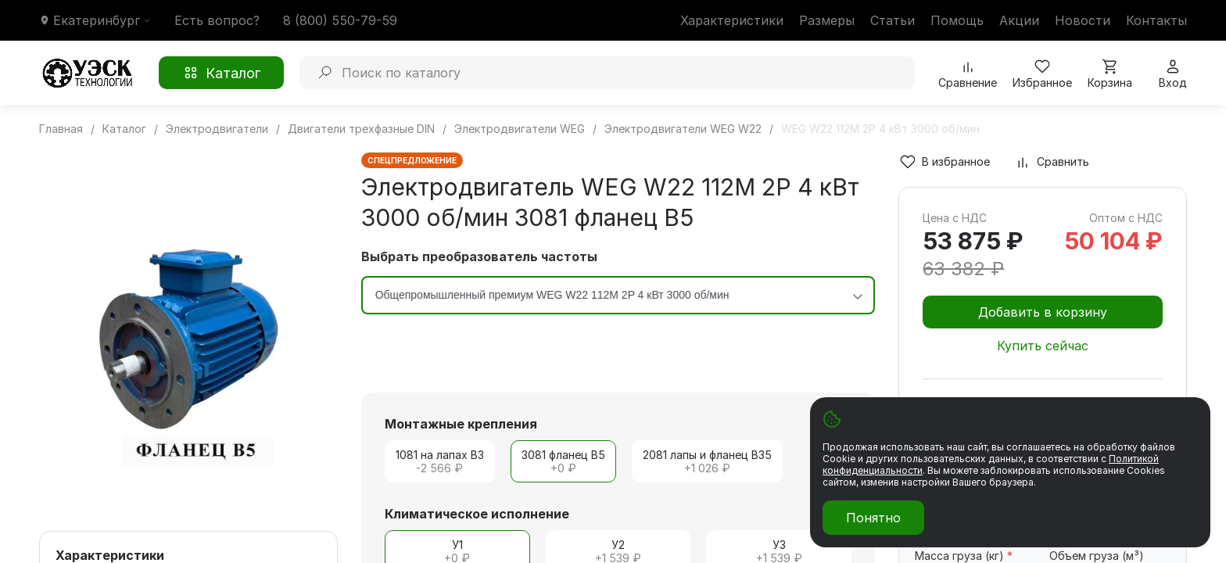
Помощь (957, 20)
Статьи (892, 20)
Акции (1019, 20)
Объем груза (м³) (1096, 555)
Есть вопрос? (217, 20)
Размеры (827, 20)
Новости (1082, 20)
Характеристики (731, 20)
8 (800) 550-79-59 (340, 20)
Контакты (1156, 20)
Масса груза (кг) (964, 555)
